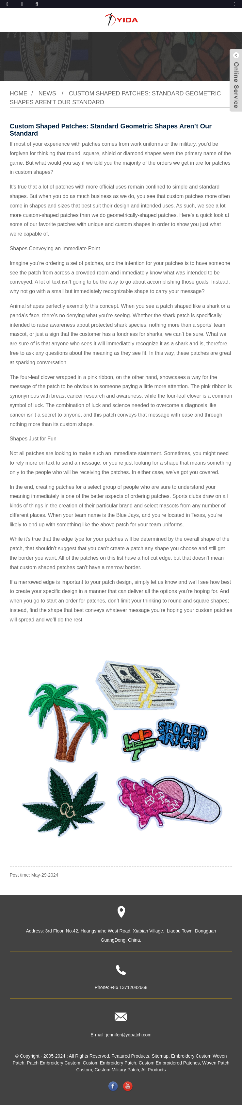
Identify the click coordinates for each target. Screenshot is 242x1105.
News (47, 93)
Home (18, 93)
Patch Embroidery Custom (53, 1062)
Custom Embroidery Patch (109, 1062)
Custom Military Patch (117, 1069)
